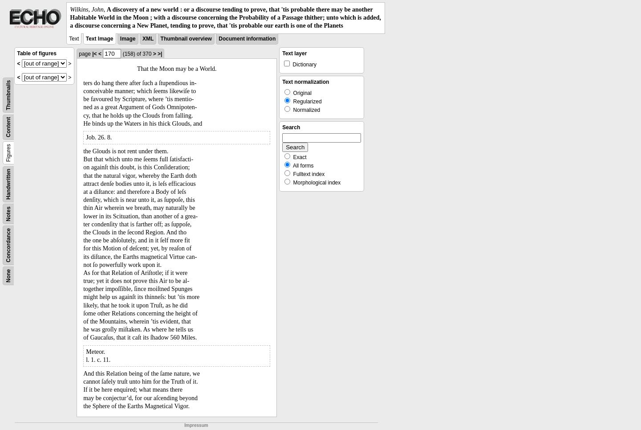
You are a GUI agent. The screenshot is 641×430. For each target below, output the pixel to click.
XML (148, 39)
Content (8, 127)
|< (94, 54)
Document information (247, 39)
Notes (8, 213)
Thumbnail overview (186, 39)
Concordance (8, 245)
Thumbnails (8, 95)
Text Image (100, 39)
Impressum (196, 425)
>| (160, 54)
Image (128, 39)
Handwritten (8, 183)
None (8, 276)
